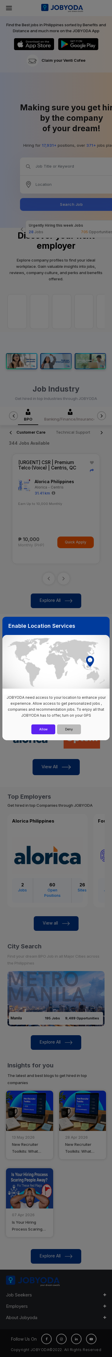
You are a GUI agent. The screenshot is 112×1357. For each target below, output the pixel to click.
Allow (43, 729)
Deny (69, 729)
